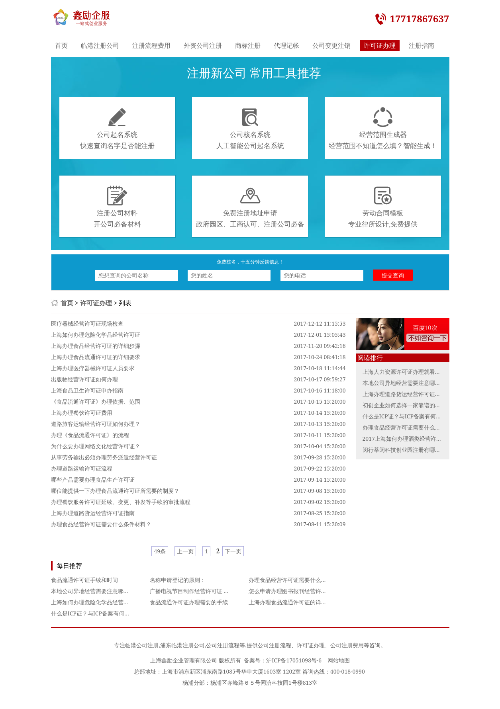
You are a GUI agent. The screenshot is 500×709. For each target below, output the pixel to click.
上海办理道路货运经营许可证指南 (93, 513)
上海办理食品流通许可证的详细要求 (95, 357)
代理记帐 (286, 45)
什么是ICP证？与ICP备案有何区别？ (96, 613)
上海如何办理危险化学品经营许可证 (95, 334)
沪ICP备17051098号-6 (294, 660)
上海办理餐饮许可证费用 (81, 412)
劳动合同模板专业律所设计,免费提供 (383, 207)
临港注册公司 (100, 45)
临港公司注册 (142, 645)
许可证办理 (380, 45)
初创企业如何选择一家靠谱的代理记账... (412, 405)
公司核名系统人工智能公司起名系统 (250, 128)
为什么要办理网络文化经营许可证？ (95, 446)
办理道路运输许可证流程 (81, 468)
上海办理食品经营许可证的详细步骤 (95, 346)
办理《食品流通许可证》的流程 (90, 435)
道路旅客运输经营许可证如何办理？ (95, 424)
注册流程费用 (151, 45)
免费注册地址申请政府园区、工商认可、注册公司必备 (250, 207)
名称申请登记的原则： (178, 580)
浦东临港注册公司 (182, 645)
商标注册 (248, 45)
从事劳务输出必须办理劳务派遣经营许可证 (104, 457)
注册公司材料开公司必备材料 (117, 207)
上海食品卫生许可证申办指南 (87, 390)
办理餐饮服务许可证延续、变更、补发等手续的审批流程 (120, 502)
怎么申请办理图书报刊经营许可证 (290, 591)
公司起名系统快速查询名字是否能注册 (117, 128)
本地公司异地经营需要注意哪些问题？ (98, 591)
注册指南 (421, 45)
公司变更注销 (331, 45)
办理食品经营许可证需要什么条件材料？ (101, 524)
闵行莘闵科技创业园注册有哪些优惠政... (412, 449)
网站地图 (338, 660)
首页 (61, 45)
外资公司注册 (203, 45)
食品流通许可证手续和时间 (84, 580)
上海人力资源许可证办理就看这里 (404, 371)
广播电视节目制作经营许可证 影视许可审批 (203, 591)
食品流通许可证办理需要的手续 (189, 602)
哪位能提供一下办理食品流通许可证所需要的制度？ (115, 490)
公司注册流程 (222, 645)
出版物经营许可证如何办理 (84, 379)
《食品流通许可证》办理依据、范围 (95, 401)
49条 (160, 551)
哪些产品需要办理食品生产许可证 (93, 479)
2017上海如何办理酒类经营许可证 (405, 438)
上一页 (185, 551)
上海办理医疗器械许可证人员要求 (93, 368)
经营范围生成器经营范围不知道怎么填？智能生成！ (383, 128)
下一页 (233, 551)
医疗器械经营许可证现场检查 (87, 323)
